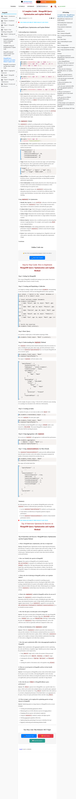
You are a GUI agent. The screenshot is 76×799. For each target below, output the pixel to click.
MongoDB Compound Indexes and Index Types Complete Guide (9, 53)
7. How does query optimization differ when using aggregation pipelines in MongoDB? (65, 87)
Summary (59, 53)
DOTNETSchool (26, 2)
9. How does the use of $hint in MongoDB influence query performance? (64, 99)
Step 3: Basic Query (61, 39)
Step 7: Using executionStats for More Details (65, 50)
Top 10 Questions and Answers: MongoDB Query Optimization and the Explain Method (65, 57)
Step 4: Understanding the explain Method (64, 42)
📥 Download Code (29, 728)
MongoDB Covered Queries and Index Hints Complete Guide (10, 66)
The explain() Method (62, 24)
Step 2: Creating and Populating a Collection (64, 36)
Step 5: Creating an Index (62, 45)
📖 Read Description (37, 733)
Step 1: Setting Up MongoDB (63, 33)
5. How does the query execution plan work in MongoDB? (65, 79)
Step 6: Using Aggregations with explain (66, 47)
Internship (30, 6)
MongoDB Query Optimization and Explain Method (65, 19)
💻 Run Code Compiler (37, 256)
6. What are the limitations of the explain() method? (64, 83)
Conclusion (59, 29)
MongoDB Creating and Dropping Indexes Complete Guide (10, 47)
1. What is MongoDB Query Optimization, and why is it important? (65, 62)
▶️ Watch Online (45, 728)
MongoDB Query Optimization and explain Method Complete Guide (9, 60)
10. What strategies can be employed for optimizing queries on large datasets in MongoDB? (66, 104)
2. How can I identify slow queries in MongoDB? (65, 66)
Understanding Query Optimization (65, 22)
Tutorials (21, 6)
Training (13, 6)
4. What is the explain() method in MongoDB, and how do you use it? (64, 75)
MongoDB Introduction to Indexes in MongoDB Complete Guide (9, 41)
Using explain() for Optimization (64, 27)
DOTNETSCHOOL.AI (42, 6)
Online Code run (61, 31)
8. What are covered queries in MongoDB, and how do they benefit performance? (65, 93)
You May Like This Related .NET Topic (66, 108)
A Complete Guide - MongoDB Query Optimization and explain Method (66, 15)
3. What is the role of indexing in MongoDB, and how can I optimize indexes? (65, 70)
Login (20, 742)
